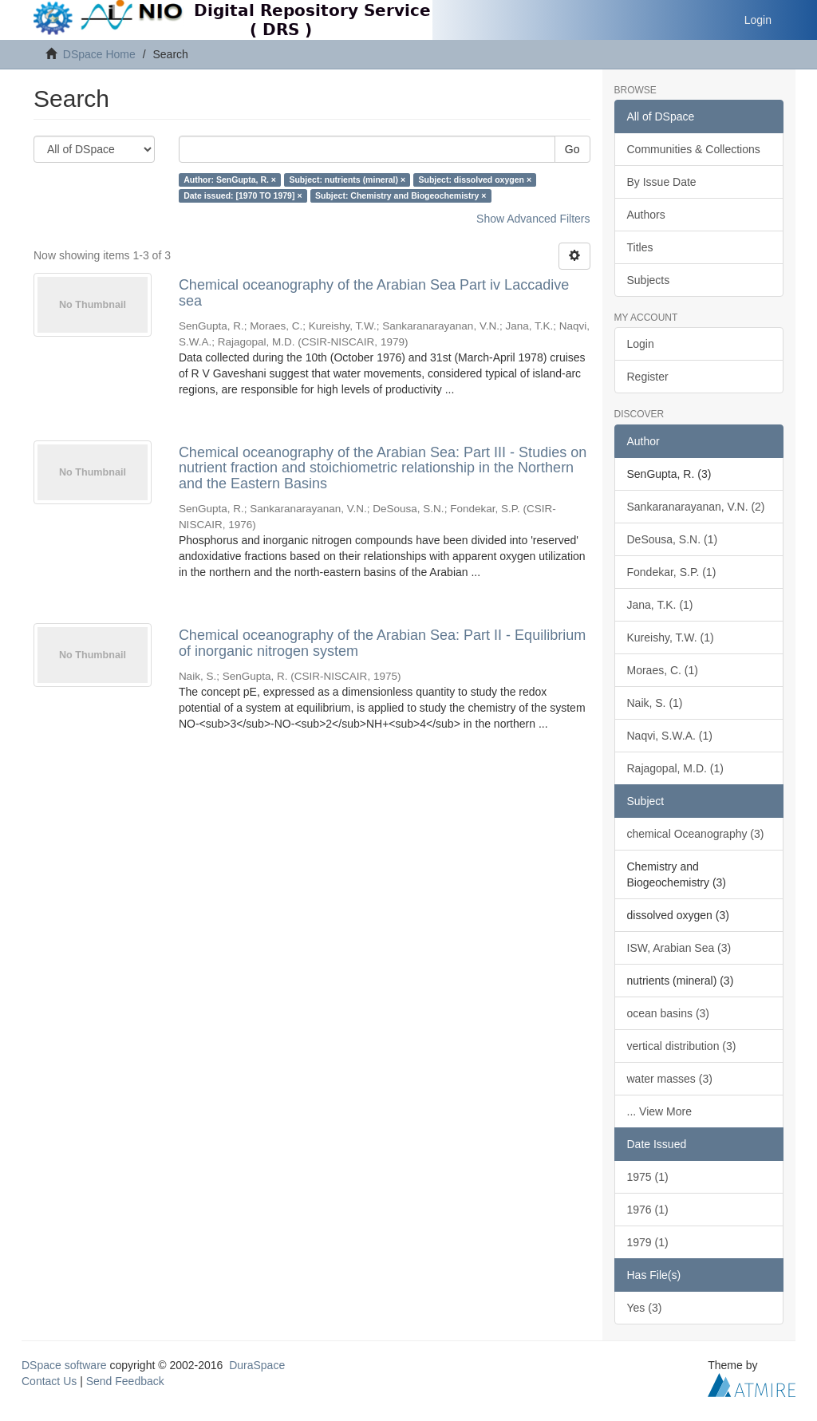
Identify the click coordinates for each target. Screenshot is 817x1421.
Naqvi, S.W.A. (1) (669, 735)
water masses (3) (669, 1078)
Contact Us (49, 1381)
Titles (640, 247)
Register (648, 376)
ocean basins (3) (668, 1013)
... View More (659, 1111)
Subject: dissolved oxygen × (475, 179)
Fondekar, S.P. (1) (671, 572)
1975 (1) (648, 1176)
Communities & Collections (693, 149)
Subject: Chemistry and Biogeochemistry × (400, 195)
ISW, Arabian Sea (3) (679, 947)
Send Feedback (125, 1381)
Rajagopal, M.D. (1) (675, 768)
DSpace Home (99, 54)
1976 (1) (648, 1209)
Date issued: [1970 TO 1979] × (243, 195)
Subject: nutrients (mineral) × (347, 179)
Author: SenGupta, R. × (230, 179)
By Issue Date (662, 182)
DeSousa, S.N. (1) (672, 539)
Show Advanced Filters (533, 218)
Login (640, 343)
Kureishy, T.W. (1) (670, 637)
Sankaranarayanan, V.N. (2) (696, 506)
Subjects (648, 280)
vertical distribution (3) (681, 1046)
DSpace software (64, 1365)
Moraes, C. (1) (662, 670)
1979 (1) (648, 1242)
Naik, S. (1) (655, 703)
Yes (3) (644, 1307)
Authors (646, 214)
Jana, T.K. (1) (660, 604)
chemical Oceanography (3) (695, 833)
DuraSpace (257, 1365)
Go (572, 149)
